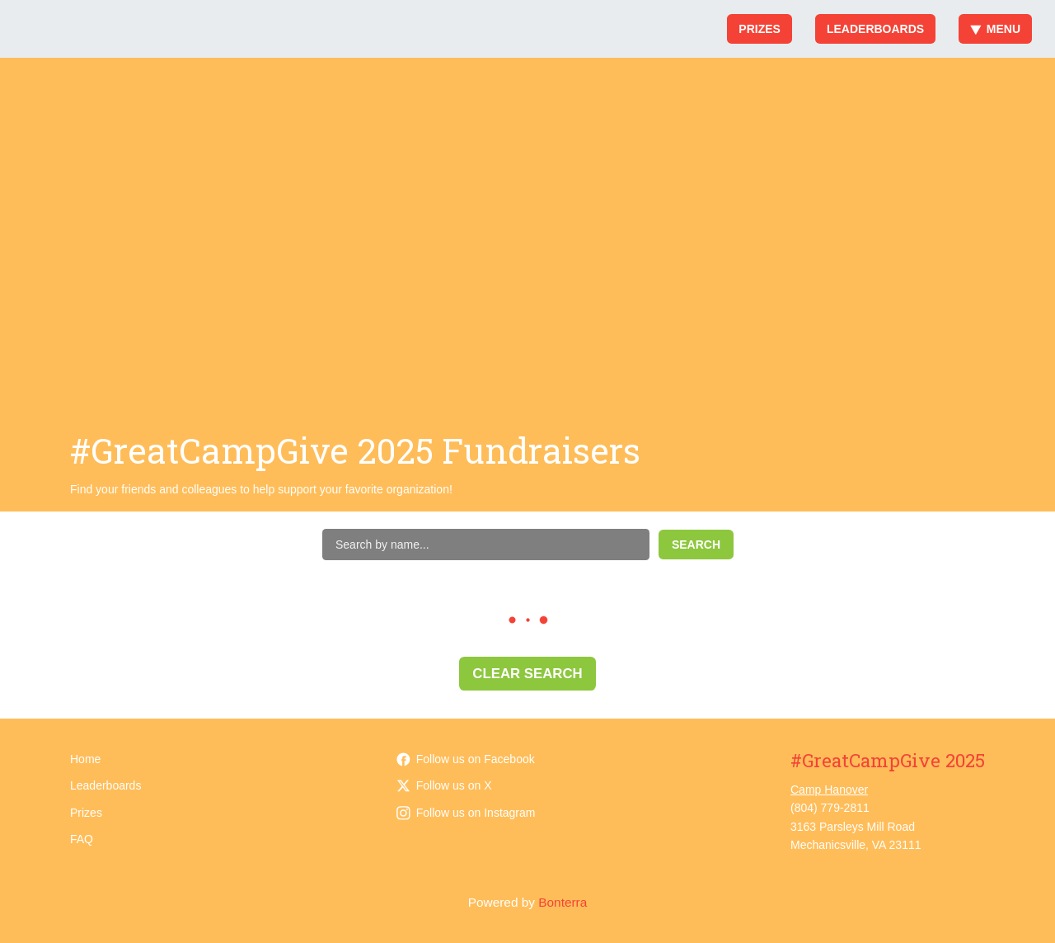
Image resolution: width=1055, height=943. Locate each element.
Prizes (759, 28)
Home (85, 759)
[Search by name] (485, 544)
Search (696, 544)
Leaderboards (875, 28)
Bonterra (562, 902)
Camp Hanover (829, 789)
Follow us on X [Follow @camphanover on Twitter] (444, 785)
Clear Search (527, 673)
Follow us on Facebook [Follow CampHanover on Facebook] (465, 759)
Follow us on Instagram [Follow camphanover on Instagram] (466, 812)
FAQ (81, 839)
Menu (995, 28)
